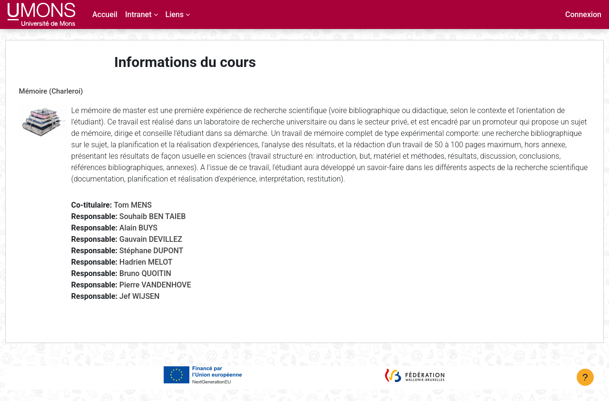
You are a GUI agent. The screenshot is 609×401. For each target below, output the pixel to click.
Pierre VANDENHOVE (173, 296)
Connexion (583, 14)
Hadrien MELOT (163, 273)
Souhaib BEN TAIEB (170, 227)
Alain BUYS (156, 239)
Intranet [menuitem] (138, 14)
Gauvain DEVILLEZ (168, 250)
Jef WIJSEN (157, 307)
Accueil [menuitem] (105, 14)
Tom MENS (151, 216)
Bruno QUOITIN (163, 284)
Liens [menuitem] (175, 14)
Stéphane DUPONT (169, 262)
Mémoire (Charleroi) (69, 91)
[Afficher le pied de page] (585, 377)
